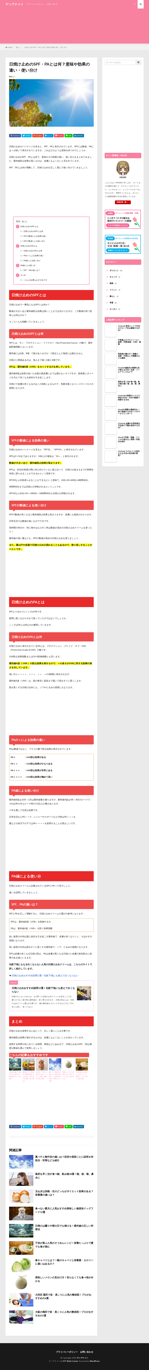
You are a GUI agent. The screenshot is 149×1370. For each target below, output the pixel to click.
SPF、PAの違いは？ (30, 270)
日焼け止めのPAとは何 (31, 251)
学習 (113, 302)
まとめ (21, 275)
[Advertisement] (74, 27)
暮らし (18, 47)
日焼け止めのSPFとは (27, 226)
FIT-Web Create (70, 1361)
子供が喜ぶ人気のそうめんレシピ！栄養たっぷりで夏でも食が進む (81, 1075)
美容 (113, 283)
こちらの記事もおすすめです (33, 280)
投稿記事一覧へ (122, 202)
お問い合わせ (52, 4)
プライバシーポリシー (35, 4)
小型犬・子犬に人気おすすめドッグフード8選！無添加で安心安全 (41, 1075)
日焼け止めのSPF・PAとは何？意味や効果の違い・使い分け (45, 47)
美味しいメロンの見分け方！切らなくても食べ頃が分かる (68, 1075)
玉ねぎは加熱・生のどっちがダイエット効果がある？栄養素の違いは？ (64, 1193)
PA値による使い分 (25, 265)
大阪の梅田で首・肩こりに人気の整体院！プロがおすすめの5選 (64, 1313)
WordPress (95, 1361)
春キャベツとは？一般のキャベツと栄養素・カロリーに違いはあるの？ (64, 1262)
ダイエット (116, 270)
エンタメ (115, 309)
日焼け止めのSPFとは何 (31, 231)
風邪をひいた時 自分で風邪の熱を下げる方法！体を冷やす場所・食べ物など (28, 1076)
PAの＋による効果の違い (32, 255)
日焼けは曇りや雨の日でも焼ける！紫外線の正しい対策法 (15, 1075)
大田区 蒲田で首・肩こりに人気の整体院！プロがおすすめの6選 (63, 1296)
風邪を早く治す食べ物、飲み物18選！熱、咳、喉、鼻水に (64, 1175)
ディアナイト (14, 4)
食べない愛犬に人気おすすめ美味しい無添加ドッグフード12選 (64, 1210)
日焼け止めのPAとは (26, 246)
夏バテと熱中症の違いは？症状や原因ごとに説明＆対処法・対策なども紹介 (55, 1076)
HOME (10, 47)
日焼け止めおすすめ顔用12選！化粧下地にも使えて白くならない (43, 989)
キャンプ (115, 277)
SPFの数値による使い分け (32, 241)
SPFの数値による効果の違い (33, 236)
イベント (115, 290)
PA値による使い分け (30, 260)
